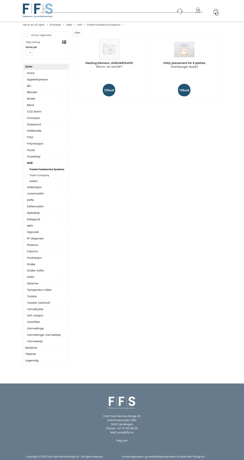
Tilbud (109, 90)
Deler (69, 24)
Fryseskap (33, 156)
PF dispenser (35, 238)
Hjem (41, 24)
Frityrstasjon (35, 144)
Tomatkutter (35, 309)
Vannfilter (33, 322)
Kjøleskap (33, 213)
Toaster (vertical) (38, 303)
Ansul (30, 73)
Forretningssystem (133, 456)
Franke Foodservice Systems (103, 24)
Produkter (55, 24)
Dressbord (34, 124)
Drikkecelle (34, 131)
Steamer (32, 283)
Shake (31, 264)
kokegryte (33, 219)
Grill (79, 24)
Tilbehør (30, 354)
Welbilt (33, 181)
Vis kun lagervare (40, 35)
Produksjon (34, 258)
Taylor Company (39, 175)
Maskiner (31, 348)
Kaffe (30, 200)
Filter (77, 32)
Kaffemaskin (35, 206)
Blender (32, 92)
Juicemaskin (35, 193)
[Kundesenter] (179, 11)
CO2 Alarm (34, 112)
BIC (29, 86)
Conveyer (33, 118)
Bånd (30, 105)
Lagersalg (31, 360)
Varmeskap (35, 341)
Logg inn (197, 15)
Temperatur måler (39, 290)
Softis (30, 277)
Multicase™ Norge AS (192, 456)
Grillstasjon (34, 187)
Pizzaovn (32, 245)
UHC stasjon (35, 315)
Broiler (31, 99)
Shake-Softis (35, 271)
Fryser (31, 150)
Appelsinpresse (37, 79)
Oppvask (33, 232)
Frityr (30, 137)
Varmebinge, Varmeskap (44, 335)
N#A (30, 226)
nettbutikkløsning (158, 456)
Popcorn (32, 251)
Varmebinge (35, 328)
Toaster (32, 296)
